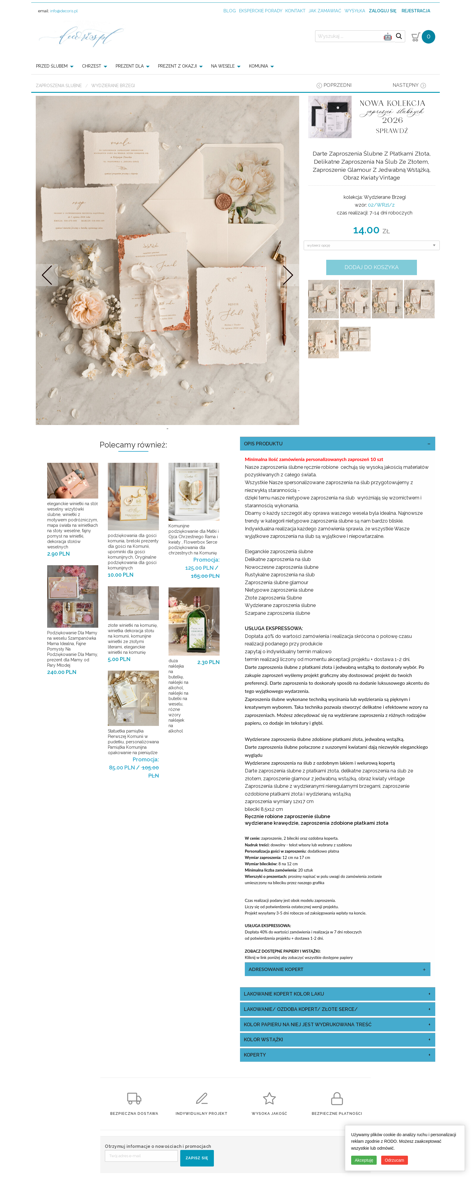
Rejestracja (416, 10)
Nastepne (288, 275)
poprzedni (337, 85)
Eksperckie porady (260, 10)
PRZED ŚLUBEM (52, 66)
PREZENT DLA (130, 66)
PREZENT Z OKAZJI (177, 66)
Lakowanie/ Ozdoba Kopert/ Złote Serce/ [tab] (301, 1009)
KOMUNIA (258, 66)
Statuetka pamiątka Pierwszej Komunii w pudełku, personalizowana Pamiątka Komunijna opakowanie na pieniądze (133, 742)
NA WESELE (223, 66)
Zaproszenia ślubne (59, 85)
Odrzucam (394, 1160)
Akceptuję (364, 1160)
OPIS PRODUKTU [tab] (263, 444)
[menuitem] (57, 66)
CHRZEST (91, 66)
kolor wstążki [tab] (263, 1039)
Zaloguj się (382, 10)
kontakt (295, 10)
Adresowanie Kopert (276, 969)
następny (406, 85)
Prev (47, 275)
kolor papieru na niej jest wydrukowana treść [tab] (308, 1024)
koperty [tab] (255, 1055)
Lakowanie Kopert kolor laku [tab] (284, 994)
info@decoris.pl (64, 11)
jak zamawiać (324, 10)
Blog (229, 10)
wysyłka (355, 10)
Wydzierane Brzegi (113, 85)
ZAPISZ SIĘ (197, 1158)
